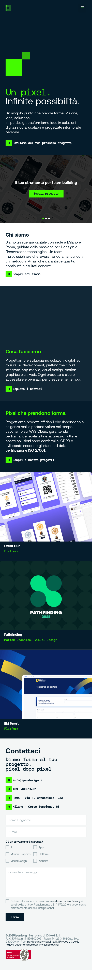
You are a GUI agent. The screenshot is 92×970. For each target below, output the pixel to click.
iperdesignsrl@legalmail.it (42, 941)
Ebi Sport (18, 717)
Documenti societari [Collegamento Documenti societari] (26, 944)
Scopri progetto (46, 193)
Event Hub (17, 541)
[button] (82, 8)
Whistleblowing (49, 944)
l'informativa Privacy (68, 901)
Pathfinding (18, 629)
